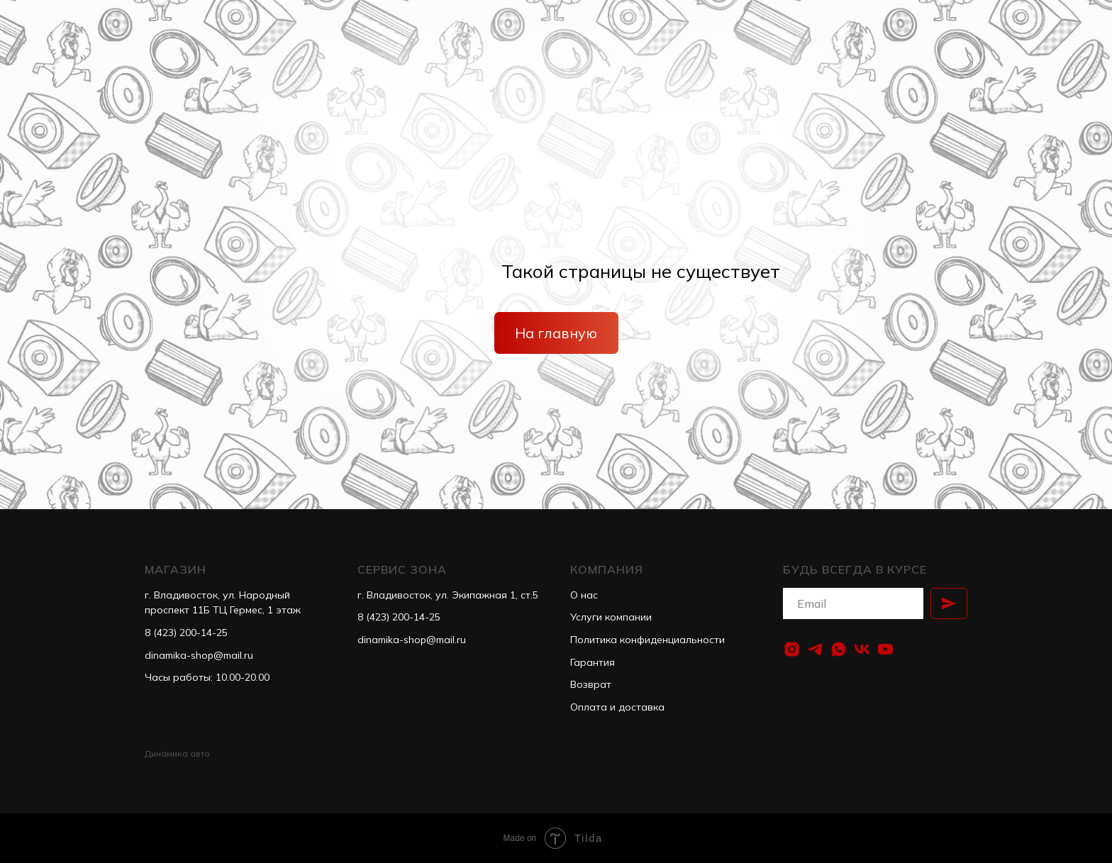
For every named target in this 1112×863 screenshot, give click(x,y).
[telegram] (815, 649)
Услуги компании (611, 617)
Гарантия (592, 662)
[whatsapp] (838, 649)
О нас (584, 595)
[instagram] (792, 649)
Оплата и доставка (617, 707)
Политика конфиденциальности (647, 639)
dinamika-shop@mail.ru (199, 655)
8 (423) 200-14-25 (186, 632)
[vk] (862, 649)
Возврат (590, 684)
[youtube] (885, 649)
